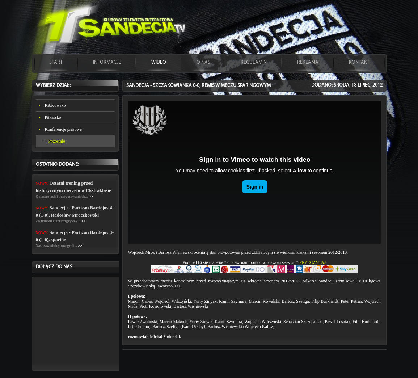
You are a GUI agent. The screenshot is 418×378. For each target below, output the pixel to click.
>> (91, 196)
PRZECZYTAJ (312, 262)
